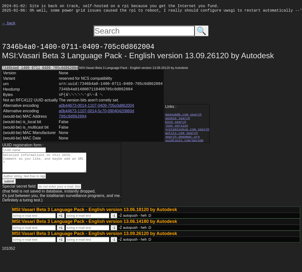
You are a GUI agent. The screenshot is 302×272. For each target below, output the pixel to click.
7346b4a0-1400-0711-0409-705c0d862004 (40, 70)
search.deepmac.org (182, 142)
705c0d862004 (72, 122)
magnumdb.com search (183, 115)
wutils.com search (181, 138)
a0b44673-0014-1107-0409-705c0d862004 (96, 111)
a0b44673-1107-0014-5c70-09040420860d (96, 116)
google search (177, 120)
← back (8, 25)
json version (176, 129)
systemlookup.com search (187, 133)
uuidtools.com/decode (184, 146)
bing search (175, 124)
